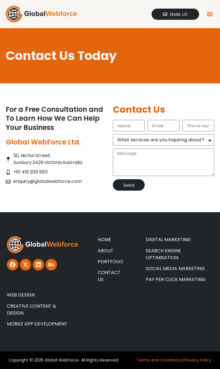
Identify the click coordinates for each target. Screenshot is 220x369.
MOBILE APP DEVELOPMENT (37, 324)
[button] (209, 14)
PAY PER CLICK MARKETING (175, 279)
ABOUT (105, 250)
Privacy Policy (197, 360)
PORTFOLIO (110, 261)
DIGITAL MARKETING (168, 239)
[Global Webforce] (41, 14)
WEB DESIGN (21, 295)
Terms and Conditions (159, 360)
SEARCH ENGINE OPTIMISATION (163, 254)
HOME (104, 239)
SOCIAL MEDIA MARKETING (175, 268)
